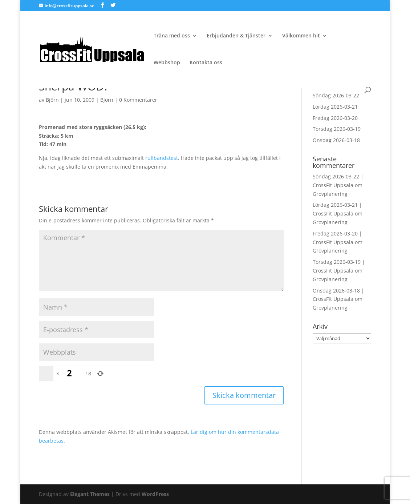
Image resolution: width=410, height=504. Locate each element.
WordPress (155, 494)
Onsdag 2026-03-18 (336, 140)
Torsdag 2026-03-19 (337, 128)
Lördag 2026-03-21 (335, 106)
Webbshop (167, 63)
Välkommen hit (301, 36)
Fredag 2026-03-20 (335, 117)
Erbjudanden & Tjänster (236, 36)
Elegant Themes (90, 494)
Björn (52, 99)
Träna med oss (172, 36)
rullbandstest (161, 157)
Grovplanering (330, 193)
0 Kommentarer (138, 99)
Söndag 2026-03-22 (336, 95)
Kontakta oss (206, 63)
